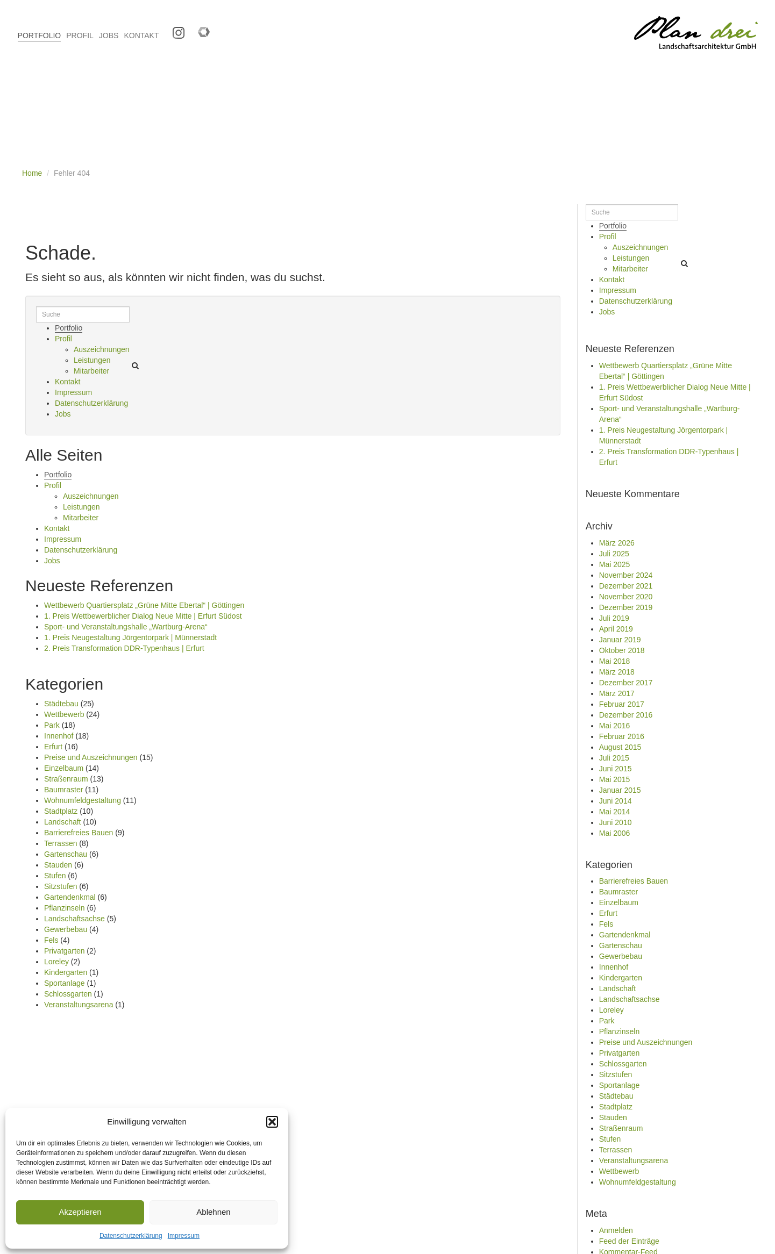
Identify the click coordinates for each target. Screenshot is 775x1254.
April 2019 (616, 629)
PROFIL (80, 35)
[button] (272, 1121)
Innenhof (59, 736)
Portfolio (68, 328)
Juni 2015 (615, 768)
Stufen (55, 875)
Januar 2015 (620, 790)
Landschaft (62, 822)
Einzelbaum (63, 768)
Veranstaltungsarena (78, 1004)
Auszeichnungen (102, 349)
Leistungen (92, 360)
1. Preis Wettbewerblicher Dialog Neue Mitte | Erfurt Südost (143, 616)
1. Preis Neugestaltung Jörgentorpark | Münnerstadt (130, 637)
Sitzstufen (60, 886)
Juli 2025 (614, 553)
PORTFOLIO (39, 35)
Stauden (58, 865)
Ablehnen (213, 1211)
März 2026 (617, 543)
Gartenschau (65, 854)
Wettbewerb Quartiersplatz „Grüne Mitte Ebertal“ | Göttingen (144, 605)
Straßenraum (66, 779)
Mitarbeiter (91, 371)
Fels (51, 940)
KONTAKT (141, 35)
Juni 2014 (615, 801)
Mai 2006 (614, 833)
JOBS (109, 35)
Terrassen (60, 843)
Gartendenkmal (70, 897)
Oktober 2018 (622, 650)
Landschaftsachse (74, 918)
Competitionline (200, 29)
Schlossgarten (68, 994)
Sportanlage (64, 983)
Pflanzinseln (64, 908)
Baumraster (63, 789)
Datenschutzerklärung (130, 1235)
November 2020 (626, 596)
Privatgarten (64, 951)
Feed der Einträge (629, 1241)
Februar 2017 (621, 704)
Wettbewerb (64, 714)
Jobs (63, 414)
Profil (63, 338)
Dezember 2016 (626, 715)
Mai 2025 (614, 564)
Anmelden (616, 1230)
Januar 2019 (620, 639)
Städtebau (61, 703)
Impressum (184, 1235)
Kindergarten (65, 972)
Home (32, 173)
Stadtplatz (60, 811)
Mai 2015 (614, 779)
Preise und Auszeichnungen (91, 757)
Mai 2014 (614, 811)
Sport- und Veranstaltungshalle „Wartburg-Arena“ (126, 626)
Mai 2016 (614, 725)
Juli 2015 (614, 758)
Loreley (56, 961)
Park (52, 725)
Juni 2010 (615, 822)
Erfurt (53, 746)
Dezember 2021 (626, 586)
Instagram (174, 29)
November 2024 (626, 575)
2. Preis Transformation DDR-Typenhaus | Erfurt (124, 648)
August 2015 (620, 747)
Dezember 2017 (626, 682)
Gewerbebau (65, 929)
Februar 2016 (621, 736)
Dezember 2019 (626, 607)
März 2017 (617, 693)
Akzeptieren (80, 1211)
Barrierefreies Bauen (78, 832)
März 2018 (617, 672)
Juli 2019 (614, 618)
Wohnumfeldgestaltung (82, 800)
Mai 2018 (614, 661)
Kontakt (67, 381)
